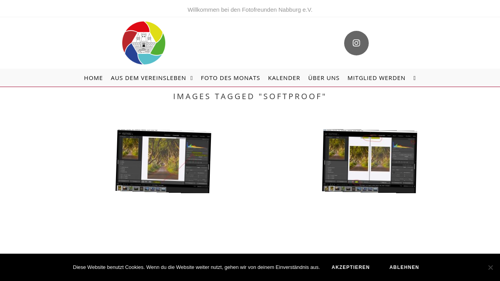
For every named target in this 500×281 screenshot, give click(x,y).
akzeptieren (351, 267)
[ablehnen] (490, 267)
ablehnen (404, 267)
